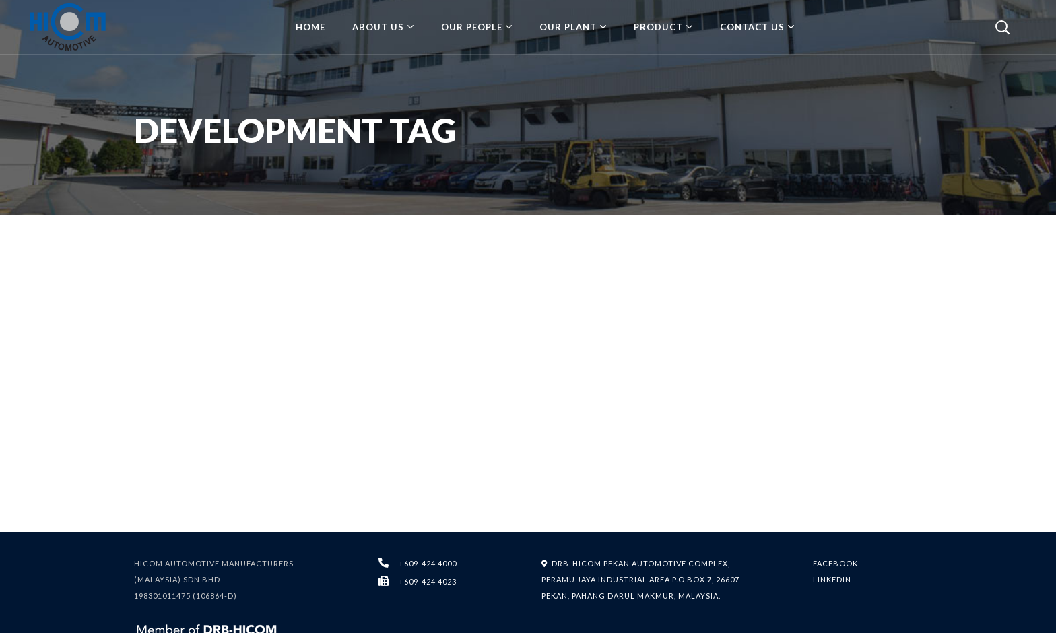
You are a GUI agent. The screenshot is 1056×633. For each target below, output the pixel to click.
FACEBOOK (835, 563)
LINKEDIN (832, 579)
